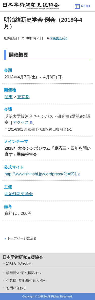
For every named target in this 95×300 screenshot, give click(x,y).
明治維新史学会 (19, 194)
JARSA (42, 296)
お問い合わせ (16, 288)
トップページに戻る (22, 238)
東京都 (23, 97)
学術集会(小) (58, 38)
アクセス (21, 122)
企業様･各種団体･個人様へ (26, 280)
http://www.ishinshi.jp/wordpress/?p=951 (41, 174)
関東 (9, 97)
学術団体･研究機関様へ (23, 273)
